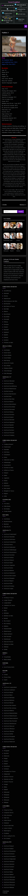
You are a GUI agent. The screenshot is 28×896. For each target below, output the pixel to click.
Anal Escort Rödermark (9, 741)
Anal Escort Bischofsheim (10, 404)
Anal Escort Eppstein (9, 425)
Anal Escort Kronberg (9, 586)
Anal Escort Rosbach (9, 846)
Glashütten (6, 449)
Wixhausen (6, 800)
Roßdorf (6, 763)
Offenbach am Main (8, 644)
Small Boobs (7, 519)
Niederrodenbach (8, 634)
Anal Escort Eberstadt (9, 419)
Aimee (18, 240)
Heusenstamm (7, 465)
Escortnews (6, 891)
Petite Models (7, 506)
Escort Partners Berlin (9, 667)
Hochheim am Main (8, 467)
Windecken (6, 797)
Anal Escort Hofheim (9, 557)
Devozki (5, 892)
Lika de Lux (7, 230)
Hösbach (6, 472)
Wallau (5, 787)
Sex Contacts (7, 838)
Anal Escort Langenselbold (10, 687)
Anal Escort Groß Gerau (9, 539)
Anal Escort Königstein (9, 578)
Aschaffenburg (7, 290)
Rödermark (6, 756)
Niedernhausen (7, 631)
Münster (6, 618)
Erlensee (6, 337)
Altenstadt (6, 293)
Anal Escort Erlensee (9, 427)
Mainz (5, 610)
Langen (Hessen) (8, 600)
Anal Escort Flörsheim (9, 432)
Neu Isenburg (7, 623)
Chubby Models (7, 511)
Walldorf (6, 789)
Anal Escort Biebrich (9, 401)
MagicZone (20, 19)
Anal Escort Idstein (8, 562)
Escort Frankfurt (14, 2)
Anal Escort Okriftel (8, 733)
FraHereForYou (20, 9)
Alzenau (6, 296)
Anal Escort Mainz (8, 695)
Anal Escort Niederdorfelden (10, 713)
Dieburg (6, 321)
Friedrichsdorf (7, 447)
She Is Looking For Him (9, 836)
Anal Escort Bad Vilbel (9, 399)
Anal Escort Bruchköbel (9, 406)
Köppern (6, 493)
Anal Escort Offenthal (9, 731)
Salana (18, 251)
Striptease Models (8, 368)
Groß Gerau (6, 452)
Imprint (5, 679)
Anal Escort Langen (8, 588)
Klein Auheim (7, 488)
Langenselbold (7, 602)
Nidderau (6, 626)
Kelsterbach (7, 485)
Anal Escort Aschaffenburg (10, 386)
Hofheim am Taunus (9, 470)
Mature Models (7, 659)
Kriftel (5, 496)
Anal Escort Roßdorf (8, 848)
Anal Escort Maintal (8, 692)
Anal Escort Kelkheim (9, 570)
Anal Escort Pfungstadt (9, 736)
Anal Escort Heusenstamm (10, 552)
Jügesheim (6, 478)
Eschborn (6, 340)
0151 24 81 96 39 (8, 5)
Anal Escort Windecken (9, 882)
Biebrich (6, 311)
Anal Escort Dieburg (8, 412)
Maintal (5, 608)
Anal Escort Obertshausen (10, 723)
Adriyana (6, 251)
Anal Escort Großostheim (10, 542)
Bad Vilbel (6, 309)
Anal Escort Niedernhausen (10, 715)
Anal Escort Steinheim (9, 864)
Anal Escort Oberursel (9, 726)
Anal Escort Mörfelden (9, 697)
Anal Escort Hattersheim (9, 547)
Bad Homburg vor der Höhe (10, 301)
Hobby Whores (7, 820)
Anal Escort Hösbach (9, 560)
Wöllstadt (6, 802)
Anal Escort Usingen (9, 869)
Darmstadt (6, 319)
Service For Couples (9, 363)
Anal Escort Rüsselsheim (10, 851)
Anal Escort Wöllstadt (9, 887)
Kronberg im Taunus (9, 597)
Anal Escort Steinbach (9, 861)
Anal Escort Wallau (8, 872)
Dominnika (6, 240)
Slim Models (7, 508)
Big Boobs (6, 524)
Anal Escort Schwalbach (10, 856)
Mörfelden (6, 613)
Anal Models (7, 350)
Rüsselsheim (7, 766)
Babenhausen (7, 298)
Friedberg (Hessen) (8, 444)
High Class (6, 817)
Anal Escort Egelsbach (9, 422)
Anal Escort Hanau (8, 544)
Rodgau (6, 758)
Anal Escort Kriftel (8, 583)
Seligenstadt (7, 774)
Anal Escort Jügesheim (9, 565)
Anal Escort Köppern (9, 580)
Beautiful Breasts (8, 521)
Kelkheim (6, 483)
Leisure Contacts (8, 828)
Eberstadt (6, 329)
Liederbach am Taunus (9, 605)
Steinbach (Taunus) (8, 776)
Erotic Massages (8, 373)
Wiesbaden (6, 794)
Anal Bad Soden (8, 396)
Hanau (5, 457)
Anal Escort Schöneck (9, 853)
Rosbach (6, 761)
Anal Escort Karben (8, 567)
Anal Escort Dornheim (9, 414)
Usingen (6, 784)
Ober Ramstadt (7, 636)
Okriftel (5, 649)
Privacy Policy (7, 677)
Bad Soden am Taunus (9, 306)
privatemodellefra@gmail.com (9, 10)
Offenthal (6, 646)
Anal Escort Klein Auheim (10, 575)
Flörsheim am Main (8, 342)
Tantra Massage (8, 370)
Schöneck (6, 768)
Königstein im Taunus (9, 491)
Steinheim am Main (8, 779)
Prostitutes (6, 833)
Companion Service (8, 812)
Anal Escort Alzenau (9, 383)
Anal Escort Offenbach (9, 728)
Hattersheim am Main (9, 459)
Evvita (18, 230)
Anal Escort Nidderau (9, 710)
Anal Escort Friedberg (9, 435)
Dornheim (6, 324)
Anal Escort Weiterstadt (9, 877)
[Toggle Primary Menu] (25, 26)
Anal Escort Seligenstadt (9, 859)
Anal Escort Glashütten (9, 536)
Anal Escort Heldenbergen (10, 549)
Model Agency (7, 830)
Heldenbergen (7, 462)
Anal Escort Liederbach (9, 689)
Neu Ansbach (7, 621)
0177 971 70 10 (20, 14)
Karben (5, 480)
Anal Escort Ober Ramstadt (10, 721)
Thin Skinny (7, 503)
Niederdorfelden (8, 628)
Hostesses (6, 823)
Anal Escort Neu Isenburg (10, 708)
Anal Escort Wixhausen (9, 884)
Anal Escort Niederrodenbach (11, 718)
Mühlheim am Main (8, 615)
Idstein (5, 475)
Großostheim (7, 454)
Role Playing (7, 360)
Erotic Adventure (8, 815)
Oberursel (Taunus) (8, 641)
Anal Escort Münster (9, 702)
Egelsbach (6, 332)
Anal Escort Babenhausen (10, 388)
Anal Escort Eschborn (9, 430)
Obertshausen (7, 639)
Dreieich (6, 327)
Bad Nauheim (7, 303)
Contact (6, 674)
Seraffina (12, 230)
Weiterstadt (6, 792)
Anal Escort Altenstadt (9, 381)
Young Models (7, 657)
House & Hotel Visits (9, 825)
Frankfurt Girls (7, 13)
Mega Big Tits (7, 526)
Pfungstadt (6, 750)
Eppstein (6, 334)
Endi (11, 240)
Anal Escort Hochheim (9, 555)
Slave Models (7, 365)
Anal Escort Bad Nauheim (10, 393)
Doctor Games (7, 352)
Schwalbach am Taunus (9, 771)
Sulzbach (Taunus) (8, 781)
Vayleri (12, 251)
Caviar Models (7, 357)
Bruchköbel (6, 316)
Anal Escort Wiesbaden (9, 879)
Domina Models (7, 355)
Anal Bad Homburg (8, 391)
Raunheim (6, 753)
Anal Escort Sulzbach (9, 866)
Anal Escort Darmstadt (9, 409)
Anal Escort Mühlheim (9, 700)
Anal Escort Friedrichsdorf (10, 534)
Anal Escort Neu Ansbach (10, 705)
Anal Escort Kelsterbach (9, 573)
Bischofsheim (7, 314)
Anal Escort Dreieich (9, 417)
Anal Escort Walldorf (9, 874)
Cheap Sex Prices (8, 810)
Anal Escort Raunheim (9, 739)
